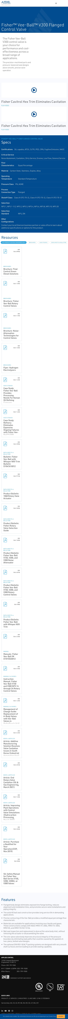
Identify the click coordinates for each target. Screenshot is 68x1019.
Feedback (46, 998)
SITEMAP (33, 1013)
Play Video (5, 105)
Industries (23, 998)
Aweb (39, 1013)
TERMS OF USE (26, 1013)
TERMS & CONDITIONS (7, 1013)
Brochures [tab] (32, 242)
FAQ (39, 998)
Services (14, 998)
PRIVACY (18, 1013)
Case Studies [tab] (43, 242)
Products (4, 998)
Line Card (32, 998)
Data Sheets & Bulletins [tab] (58, 242)
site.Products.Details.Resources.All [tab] (13, 242)
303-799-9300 (11, 965)
